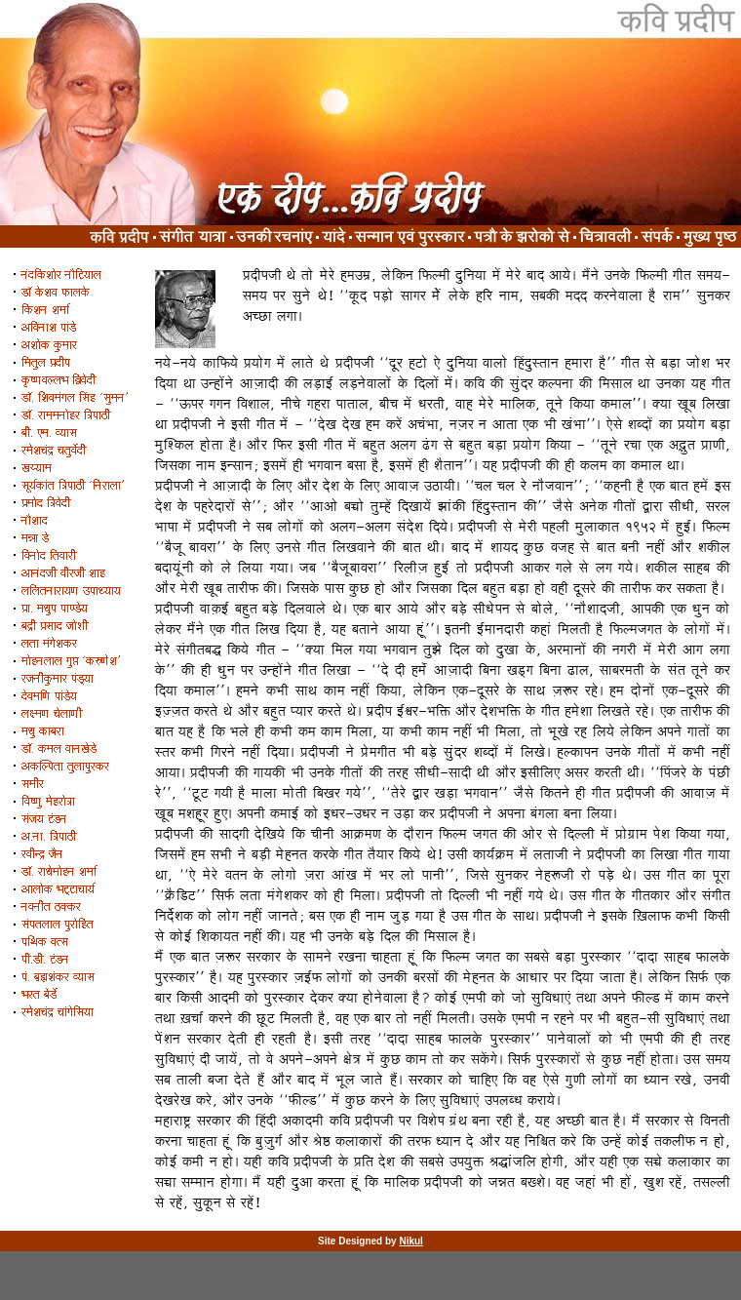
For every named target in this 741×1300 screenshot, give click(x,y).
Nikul (410, 1241)
